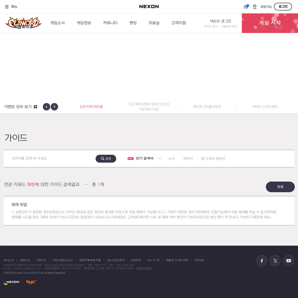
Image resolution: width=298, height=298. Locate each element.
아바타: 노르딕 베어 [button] (265, 107)
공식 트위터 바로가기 (275, 260)
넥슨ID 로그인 (220, 21)
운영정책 (136, 260)
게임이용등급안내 (63, 260)
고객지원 (178, 23)
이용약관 (41, 260)
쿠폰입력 (199, 260)
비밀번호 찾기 (229, 26)
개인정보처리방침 (90, 260)
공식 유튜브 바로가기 (288, 260)
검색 (108, 159)
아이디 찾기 (211, 26)
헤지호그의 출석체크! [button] (207, 107)
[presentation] (46, 106)
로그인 (283, 7)
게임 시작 (270, 23)
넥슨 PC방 (153, 260)
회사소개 (9, 260)
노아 (171, 159)
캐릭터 (188, 159)
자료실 (154, 23)
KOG (31, 282)
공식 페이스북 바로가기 (262, 260)
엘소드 (22, 23)
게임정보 (84, 23)
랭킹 (133, 23)
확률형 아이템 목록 (177, 260)
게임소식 (57, 23)
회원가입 (266, 7)
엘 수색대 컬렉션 (213, 159)
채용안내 (25, 260)
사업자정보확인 (144, 268)
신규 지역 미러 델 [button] (91, 107)
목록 (280, 187)
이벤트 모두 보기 (18, 107)
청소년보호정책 (116, 260)
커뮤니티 (110, 23)
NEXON (11, 282)
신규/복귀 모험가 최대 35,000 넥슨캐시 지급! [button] (148, 106)
